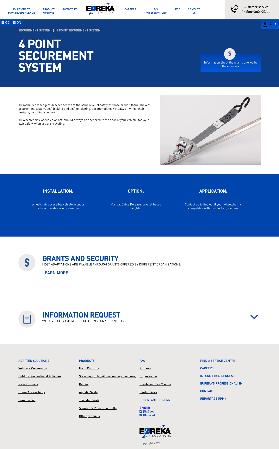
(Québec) (147, 411)
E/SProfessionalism (155, 11)
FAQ (177, 9)
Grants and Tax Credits (155, 384)
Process (145, 368)
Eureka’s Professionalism (221, 383)
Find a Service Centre (218, 360)
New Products (28, 384)
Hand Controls (89, 368)
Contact (207, 391)
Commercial (26, 400)
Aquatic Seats (88, 392)
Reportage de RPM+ (155, 400)
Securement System (34, 30)
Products (87, 360)
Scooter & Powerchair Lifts (98, 408)
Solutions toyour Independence (21, 11)
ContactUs (194, 11)
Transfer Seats (89, 400)
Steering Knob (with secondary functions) (107, 376)
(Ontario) (147, 415)
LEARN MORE (55, 272)
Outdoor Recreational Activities (39, 376)
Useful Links (148, 392)
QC (6, 22)
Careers (130, 9)
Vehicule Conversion (32, 368)
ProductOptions (49, 11)
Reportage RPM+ (213, 398)
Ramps (84, 384)
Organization (148, 376)
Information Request (217, 376)
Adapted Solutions (33, 360)
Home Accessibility (31, 392)
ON (17, 22)
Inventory (69, 9)
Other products (89, 416)
